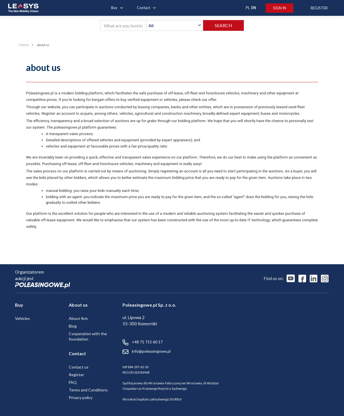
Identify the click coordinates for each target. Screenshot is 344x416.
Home (24, 45)
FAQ (73, 382)
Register (76, 374)
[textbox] (174, 25)
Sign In (279, 8)
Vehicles (22, 318)
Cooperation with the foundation (88, 336)
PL (248, 7)
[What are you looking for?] (123, 25)
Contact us (79, 367)
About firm (78, 318)
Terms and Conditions (88, 389)
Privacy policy (81, 397)
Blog (73, 326)
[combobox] (174, 25)
